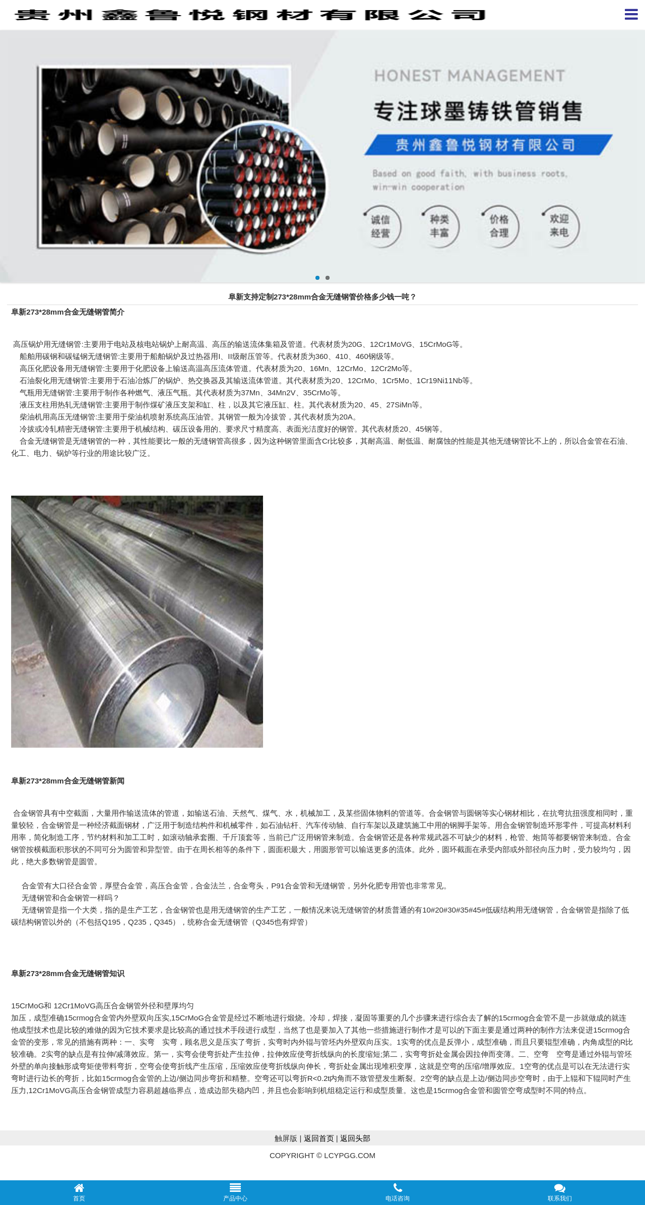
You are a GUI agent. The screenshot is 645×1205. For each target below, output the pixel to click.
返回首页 (319, 1138)
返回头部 (355, 1138)
